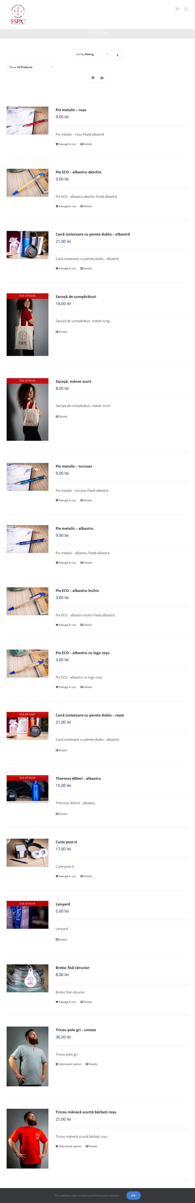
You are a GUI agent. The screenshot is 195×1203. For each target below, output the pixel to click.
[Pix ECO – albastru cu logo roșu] (27, 663)
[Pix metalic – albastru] (27, 539)
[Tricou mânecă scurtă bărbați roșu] (27, 1138)
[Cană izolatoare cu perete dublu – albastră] (27, 245)
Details (87, 144)
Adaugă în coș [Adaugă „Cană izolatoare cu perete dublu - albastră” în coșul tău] (67, 268)
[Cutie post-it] (27, 853)
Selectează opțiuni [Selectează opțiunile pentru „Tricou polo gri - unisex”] (70, 1064)
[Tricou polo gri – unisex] (27, 1056)
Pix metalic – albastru (75, 528)
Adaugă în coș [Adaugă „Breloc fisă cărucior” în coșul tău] (67, 1002)
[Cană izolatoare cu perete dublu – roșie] (27, 726)
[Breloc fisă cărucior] (27, 978)
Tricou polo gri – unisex (76, 1029)
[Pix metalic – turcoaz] (27, 477)
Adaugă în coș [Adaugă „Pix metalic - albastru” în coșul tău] (67, 562)
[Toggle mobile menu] (186, 9)
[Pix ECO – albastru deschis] (27, 183)
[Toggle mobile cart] (177, 9)
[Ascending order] (117, 55)
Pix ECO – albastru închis (77, 590)
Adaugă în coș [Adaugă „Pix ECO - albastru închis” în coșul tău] (67, 625)
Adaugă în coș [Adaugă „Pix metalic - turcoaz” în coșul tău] (67, 500)
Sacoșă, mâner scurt (73, 381)
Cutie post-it (66, 842)
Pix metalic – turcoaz (74, 466)
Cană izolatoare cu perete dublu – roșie (90, 715)
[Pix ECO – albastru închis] (27, 601)
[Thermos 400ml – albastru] (27, 789)
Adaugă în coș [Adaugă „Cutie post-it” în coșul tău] (67, 876)
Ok (133, 1195)
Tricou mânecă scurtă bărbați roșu (86, 1111)
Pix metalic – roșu (71, 109)
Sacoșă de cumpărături (76, 296)
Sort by (85, 54)
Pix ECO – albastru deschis (78, 172)
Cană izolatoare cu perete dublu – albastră (93, 234)
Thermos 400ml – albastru (78, 778)
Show (21, 67)
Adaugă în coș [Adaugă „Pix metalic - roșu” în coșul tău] (67, 144)
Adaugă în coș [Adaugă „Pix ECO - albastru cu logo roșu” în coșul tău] (67, 687)
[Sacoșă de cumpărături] (27, 324)
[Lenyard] (27, 915)
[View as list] (102, 78)
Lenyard (63, 904)
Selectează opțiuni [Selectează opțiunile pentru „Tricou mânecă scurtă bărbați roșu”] (70, 1146)
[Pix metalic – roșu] (27, 120)
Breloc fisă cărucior (72, 967)
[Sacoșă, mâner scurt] (27, 409)
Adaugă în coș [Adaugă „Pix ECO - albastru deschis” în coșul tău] (67, 206)
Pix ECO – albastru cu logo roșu (83, 652)
